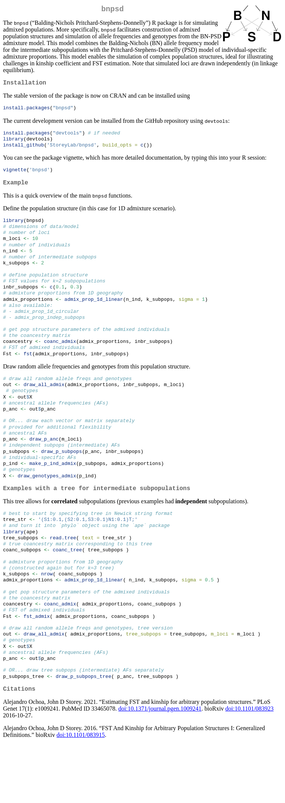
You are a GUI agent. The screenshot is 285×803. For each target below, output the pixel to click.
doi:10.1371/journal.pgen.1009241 (160, 767)
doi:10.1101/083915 (81, 793)
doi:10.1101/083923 (249, 767)
